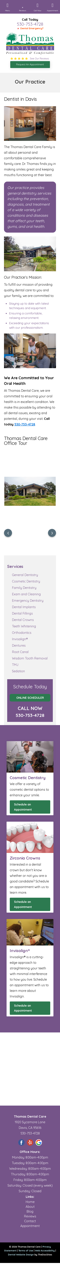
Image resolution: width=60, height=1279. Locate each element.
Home (30, 1202)
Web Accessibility (45, 1250)
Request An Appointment (30, 64)
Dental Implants (24, 607)
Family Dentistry (24, 588)
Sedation (18, 671)
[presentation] (8, 533)
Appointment (30, 1226)
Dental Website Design (21, 1254)
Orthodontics (21, 633)
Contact (30, 1221)
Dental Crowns (23, 620)
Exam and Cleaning (26, 594)
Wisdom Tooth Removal (30, 658)
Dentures (19, 645)
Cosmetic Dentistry (26, 581)
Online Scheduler (30, 698)
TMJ (15, 665)
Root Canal (20, 652)
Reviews (30, 1216)
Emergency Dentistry (28, 601)
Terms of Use (25, 1250)
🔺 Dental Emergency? (30, 28)
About (30, 1207)
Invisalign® (20, 639)
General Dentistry (25, 575)
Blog (30, 1211)
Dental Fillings (22, 613)
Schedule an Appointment (23, 807)
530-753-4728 (30, 24)
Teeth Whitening (24, 626)
